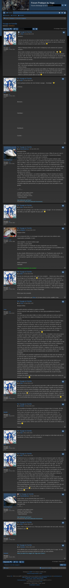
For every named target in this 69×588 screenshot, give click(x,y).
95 (9, 47)
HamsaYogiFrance (8, 159)
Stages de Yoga (29, 578)
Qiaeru (41, 573)
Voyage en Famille (10, 23)
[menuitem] (59, 12)
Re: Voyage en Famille (24, 78)
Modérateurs (12, 25)
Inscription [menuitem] (65, 13)
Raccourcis (4, 13)
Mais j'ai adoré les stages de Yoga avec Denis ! (31, 553)
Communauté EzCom (21, 580)
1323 (10, 240)
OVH (41, 581)
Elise (5, 45)
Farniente (6, 553)
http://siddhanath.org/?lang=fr (24, 200)
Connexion (14, 15)
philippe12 (6, 237)
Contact (34, 578)
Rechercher (7, 15)
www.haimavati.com (58, 576)
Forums (10, 12)
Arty (11, 576)
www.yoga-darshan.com (46, 576)
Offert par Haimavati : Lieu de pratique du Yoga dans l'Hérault (34, 577)
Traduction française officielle (32, 573)
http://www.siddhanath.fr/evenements (33, 201)
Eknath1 (6, 412)
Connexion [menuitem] (63, 13)
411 (10, 162)
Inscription (21, 15)
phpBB (30, 571)
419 (10, 311)
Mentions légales (40, 578)
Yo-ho (5, 309)
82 (9, 414)
